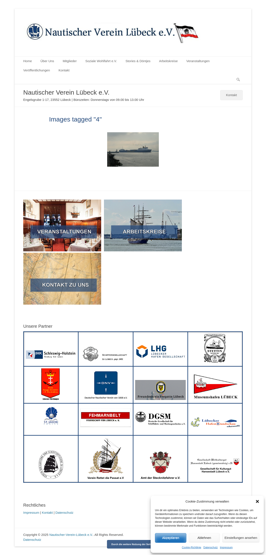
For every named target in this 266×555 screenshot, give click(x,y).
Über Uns (47, 61)
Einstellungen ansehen (240, 538)
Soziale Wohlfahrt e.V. (101, 61)
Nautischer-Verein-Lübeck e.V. (71, 535)
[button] (257, 501)
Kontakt (64, 70)
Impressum (226, 547)
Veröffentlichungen (36, 70)
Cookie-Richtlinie (191, 547)
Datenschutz (210, 547)
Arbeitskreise (168, 61)
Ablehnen (204, 538)
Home (27, 61)
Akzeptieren (170, 538)
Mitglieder (70, 61)
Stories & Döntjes (137, 61)
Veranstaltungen (198, 61)
